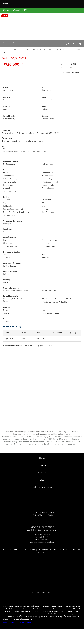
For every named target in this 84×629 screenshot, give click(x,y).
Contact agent (8, 44)
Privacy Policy (28, 550)
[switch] (67, 43)
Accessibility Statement (51, 550)
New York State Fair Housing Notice (17, 623)
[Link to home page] (26, 4)
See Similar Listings (71, 72)
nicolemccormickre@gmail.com (42, 542)
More (5, 3)
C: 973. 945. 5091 (42, 537)
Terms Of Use (10, 550)
